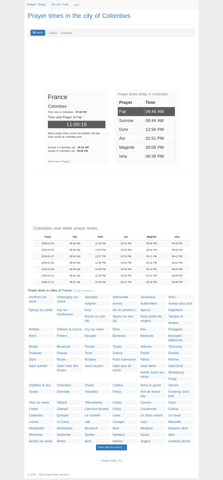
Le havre (174, 415)
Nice (171, 434)
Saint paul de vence (122, 368)
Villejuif (62, 402)
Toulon (33, 391)
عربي (76, 4)
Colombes (36, 415)
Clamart (62, 409)
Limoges (118, 422)
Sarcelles (91, 297)
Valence (146, 346)
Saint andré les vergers (151, 318)
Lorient (34, 422)
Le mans (63, 422)
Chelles (118, 385)
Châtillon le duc (40, 385)
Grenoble (63, 391)
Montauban (64, 428)
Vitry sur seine (39, 402)
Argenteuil (175, 310)
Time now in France (59, 161)
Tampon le (175, 316)
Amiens (173, 323)
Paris (116, 329)
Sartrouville (120, 297)
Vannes (173, 385)
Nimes (61, 441)
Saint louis (175, 366)
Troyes (117, 346)
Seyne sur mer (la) (123, 318)
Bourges (90, 335)
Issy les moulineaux (65, 312)
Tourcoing (175, 346)
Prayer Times (36, 4)
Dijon (32, 359)
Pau (143, 329)
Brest (32, 335)
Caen (172, 402)
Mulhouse (36, 434)
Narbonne (64, 434)
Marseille (174, 422)
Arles (171, 297)
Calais (117, 402)
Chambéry (64, 385)
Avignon (90, 303)
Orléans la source (69, 329)
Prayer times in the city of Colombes (79, 16)
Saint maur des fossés (67, 368)
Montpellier (36, 428)
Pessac (90, 346)
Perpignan (175, 329)
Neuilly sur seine (40, 441)
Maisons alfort (178, 428)
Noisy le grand (150, 385)
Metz (116, 428)
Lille (87, 422)
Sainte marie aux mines (152, 374)
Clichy (117, 409)
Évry (88, 310)
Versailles (91, 391)
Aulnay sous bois (180, 303)
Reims (144, 359)
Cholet (89, 385)
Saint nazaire (94, 366)
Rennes (173, 359)
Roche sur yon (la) (95, 318)
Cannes (145, 402)
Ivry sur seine (94, 329)
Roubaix (90, 359)
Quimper (63, 415)
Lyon (143, 422)
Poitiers (62, 335)
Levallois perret (179, 441)
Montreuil (91, 428)
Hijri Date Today (60, 4)
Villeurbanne (93, 402)
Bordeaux (119, 335)
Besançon (64, 346)
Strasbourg (176, 372)
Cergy (172, 379)
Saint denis (148, 366)
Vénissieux (148, 297)
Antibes (34, 329)
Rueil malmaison (124, 359)
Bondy (33, 346)
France (53, 33)
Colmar (173, 409)
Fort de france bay (150, 393)
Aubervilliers (148, 303)
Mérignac (146, 428)
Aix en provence (124, 310)
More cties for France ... (111, 447)
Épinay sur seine (40, 310)
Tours (88, 353)
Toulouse (35, 353)
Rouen (61, 359)
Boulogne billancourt (175, 338)
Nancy (144, 434)
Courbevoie (148, 409)
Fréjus (117, 391)
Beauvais (146, 335)
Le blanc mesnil (151, 415)
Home (38, 32)
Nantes (90, 434)
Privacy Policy (109, 460)
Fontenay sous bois (178, 393)
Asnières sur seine (38, 299)
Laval (116, 415)
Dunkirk (173, 353)
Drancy (117, 353)
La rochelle (92, 415)
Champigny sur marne (67, 299)
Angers (145, 441)
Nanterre (119, 434)
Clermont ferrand (96, 409)
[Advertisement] (111, 65)
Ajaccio (145, 310)
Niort (88, 441)
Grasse (62, 353)
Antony (117, 303)
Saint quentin (38, 366)
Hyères (117, 441)
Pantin (144, 353)
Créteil (33, 409)
